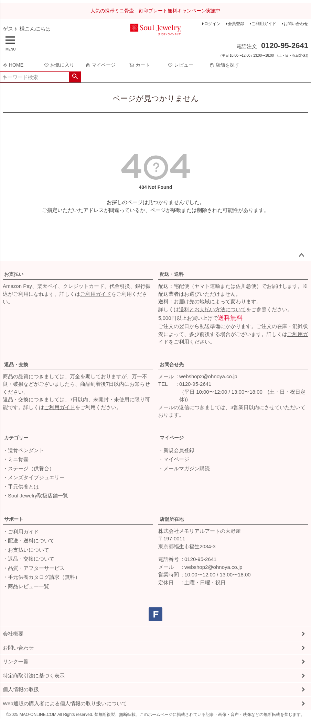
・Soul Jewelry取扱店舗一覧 (35, 495)
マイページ (100, 65)
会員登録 (236, 23)
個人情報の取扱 (21, 689)
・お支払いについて (26, 550)
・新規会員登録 (176, 450)
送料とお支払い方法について (212, 309)
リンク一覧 (16, 661)
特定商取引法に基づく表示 (34, 675)
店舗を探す (224, 65)
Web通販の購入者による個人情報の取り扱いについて (65, 703)
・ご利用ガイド (21, 532)
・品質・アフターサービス (34, 568)
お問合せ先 (172, 364)
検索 (75, 77)
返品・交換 (16, 364)
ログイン (212, 23)
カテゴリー (16, 437)
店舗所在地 (172, 519)
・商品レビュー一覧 (26, 586)
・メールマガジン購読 (184, 468)
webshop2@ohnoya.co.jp (208, 376)
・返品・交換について (28, 559)
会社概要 (13, 634)
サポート (13, 519)
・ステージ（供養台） (28, 468)
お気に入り (59, 65)
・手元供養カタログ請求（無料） (41, 577)
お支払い (13, 274)
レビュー (180, 65)
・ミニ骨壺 (16, 459)
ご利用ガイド (263, 23)
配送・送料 (172, 274)
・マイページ (173, 459)
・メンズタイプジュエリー (34, 477)
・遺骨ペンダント (23, 450)
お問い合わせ (295, 23)
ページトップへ (301, 255)
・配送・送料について (28, 540)
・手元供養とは (21, 487)
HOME (13, 65)
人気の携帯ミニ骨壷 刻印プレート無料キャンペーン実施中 (155, 10)
